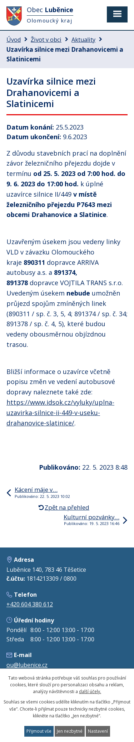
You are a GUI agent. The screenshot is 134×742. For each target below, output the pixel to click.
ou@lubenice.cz (27, 665)
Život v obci (46, 40)
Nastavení (98, 731)
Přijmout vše (38, 731)
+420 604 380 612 (29, 604)
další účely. (90, 691)
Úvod (13, 40)
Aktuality (83, 40)
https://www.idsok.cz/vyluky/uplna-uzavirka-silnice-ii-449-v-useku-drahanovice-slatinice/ (60, 412)
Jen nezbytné (70, 731)
